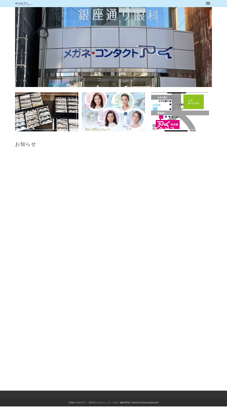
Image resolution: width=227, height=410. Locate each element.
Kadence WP (153, 402)
